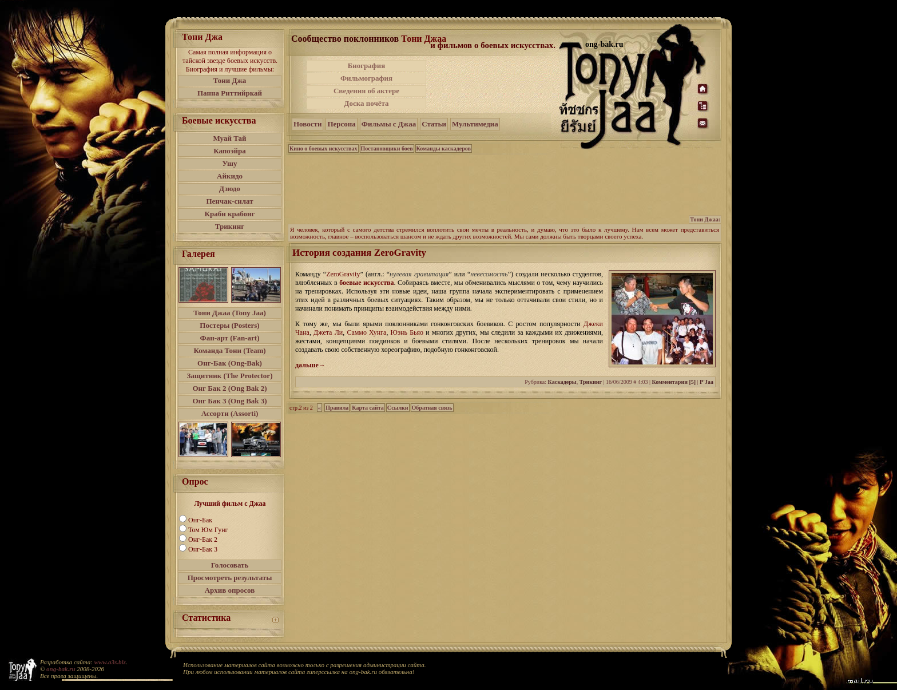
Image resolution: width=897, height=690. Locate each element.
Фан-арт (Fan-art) (230, 338)
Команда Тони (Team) (229, 350)
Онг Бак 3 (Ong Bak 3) (229, 400)
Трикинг (229, 226)
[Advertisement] (493, 84)
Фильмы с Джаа (389, 124)
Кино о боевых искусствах (323, 148)
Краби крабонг (230, 213)
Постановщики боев (387, 148)
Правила (337, 408)
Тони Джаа (423, 38)
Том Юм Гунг (208, 530)
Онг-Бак (200, 520)
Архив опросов (230, 590)
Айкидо (230, 176)
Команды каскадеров (443, 148)
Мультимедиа (475, 124)
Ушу (230, 163)
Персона (341, 124)
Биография (367, 65)
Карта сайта (367, 408)
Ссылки (397, 408)
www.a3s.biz (110, 662)
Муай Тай (229, 138)
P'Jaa (706, 382)
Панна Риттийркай (229, 93)
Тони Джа (230, 80)
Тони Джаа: (705, 219)
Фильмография (366, 78)
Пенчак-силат (229, 201)
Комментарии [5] (674, 382)
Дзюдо (229, 188)
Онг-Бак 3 (202, 549)
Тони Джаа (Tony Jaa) (229, 312)
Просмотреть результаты (230, 577)
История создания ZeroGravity (359, 252)
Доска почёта (366, 103)
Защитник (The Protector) (230, 375)
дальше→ (310, 365)
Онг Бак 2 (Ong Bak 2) (229, 388)
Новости (307, 124)
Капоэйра (229, 150)
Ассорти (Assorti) (230, 413)
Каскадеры (562, 382)
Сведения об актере (366, 90)
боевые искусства (366, 283)
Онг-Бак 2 (202, 540)
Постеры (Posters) (229, 325)
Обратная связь (432, 408)
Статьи (434, 124)
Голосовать (230, 565)
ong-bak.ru (60, 668)
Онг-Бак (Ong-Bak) (229, 363)
